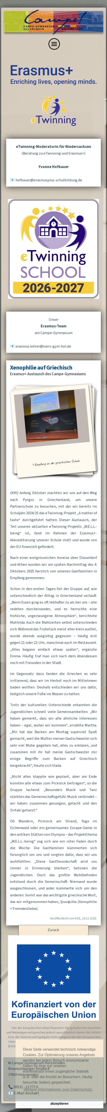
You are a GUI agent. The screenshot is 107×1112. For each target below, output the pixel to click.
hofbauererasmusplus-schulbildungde (49, 180)
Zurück (53, 930)
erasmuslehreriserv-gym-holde (43, 346)
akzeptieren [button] (59, 1103)
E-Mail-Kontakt (26, 1093)
